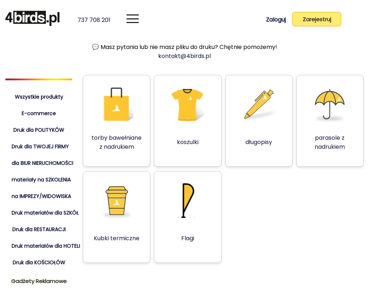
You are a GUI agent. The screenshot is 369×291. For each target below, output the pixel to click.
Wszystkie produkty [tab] (39, 96)
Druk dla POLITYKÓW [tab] (38, 130)
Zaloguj (273, 19)
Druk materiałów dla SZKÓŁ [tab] (45, 212)
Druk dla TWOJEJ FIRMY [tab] (40, 146)
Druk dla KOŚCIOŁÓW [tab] (39, 262)
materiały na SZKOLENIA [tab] (41, 179)
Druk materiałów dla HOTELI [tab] (46, 246)
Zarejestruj (316, 19)
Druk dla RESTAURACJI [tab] (39, 229)
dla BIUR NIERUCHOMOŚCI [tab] (42, 163)
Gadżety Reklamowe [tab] (39, 281)
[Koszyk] (355, 20)
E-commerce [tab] (39, 113)
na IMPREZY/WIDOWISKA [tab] (41, 196)
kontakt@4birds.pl (184, 56)
